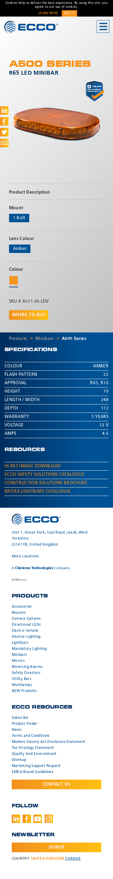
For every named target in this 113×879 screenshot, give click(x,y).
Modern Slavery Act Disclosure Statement (49, 742)
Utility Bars (21, 679)
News (16, 730)
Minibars (44, 339)
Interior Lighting (26, 637)
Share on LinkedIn (4, 110)
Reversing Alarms (27, 667)
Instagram (49, 819)
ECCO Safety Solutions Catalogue (44, 474)
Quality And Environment (34, 754)
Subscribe (20, 718)
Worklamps (22, 685)
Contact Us (57, 784)
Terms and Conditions (31, 736)
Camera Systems (26, 619)
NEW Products (24, 691)
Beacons (19, 613)
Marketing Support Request (36, 766)
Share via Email (4, 143)
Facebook (27, 819)
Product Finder (25, 724)
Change (73, 859)
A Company (41, 568)
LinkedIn (16, 819)
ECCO (31, 27)
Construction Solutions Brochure (46, 483)
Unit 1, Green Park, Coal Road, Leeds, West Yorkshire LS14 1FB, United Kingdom (50, 539)
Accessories (22, 607)
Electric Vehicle (25, 631)
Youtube (37, 819)
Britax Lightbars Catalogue (38, 491)
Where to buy (29, 315)
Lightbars (20, 643)
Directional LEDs (26, 625)
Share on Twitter (4, 132)
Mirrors (18, 661)
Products (18, 339)
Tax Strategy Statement (33, 748)
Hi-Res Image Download (33, 466)
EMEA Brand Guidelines (32, 772)
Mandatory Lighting (29, 649)
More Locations (25, 556)
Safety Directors (26, 673)
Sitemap (19, 760)
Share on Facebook (4, 121)
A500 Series (74, 339)
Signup (56, 847)
